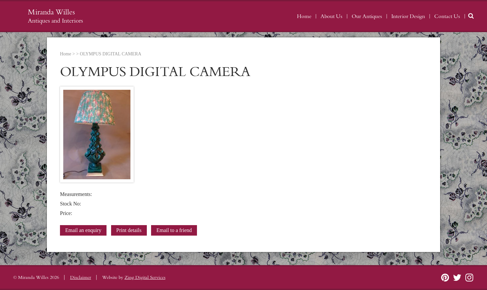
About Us (331, 16)
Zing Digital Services (145, 277)
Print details (129, 230)
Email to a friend (174, 230)
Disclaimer (80, 277)
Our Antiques (367, 16)
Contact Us (447, 16)
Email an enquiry (83, 230)
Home (304, 16)
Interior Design (408, 16)
